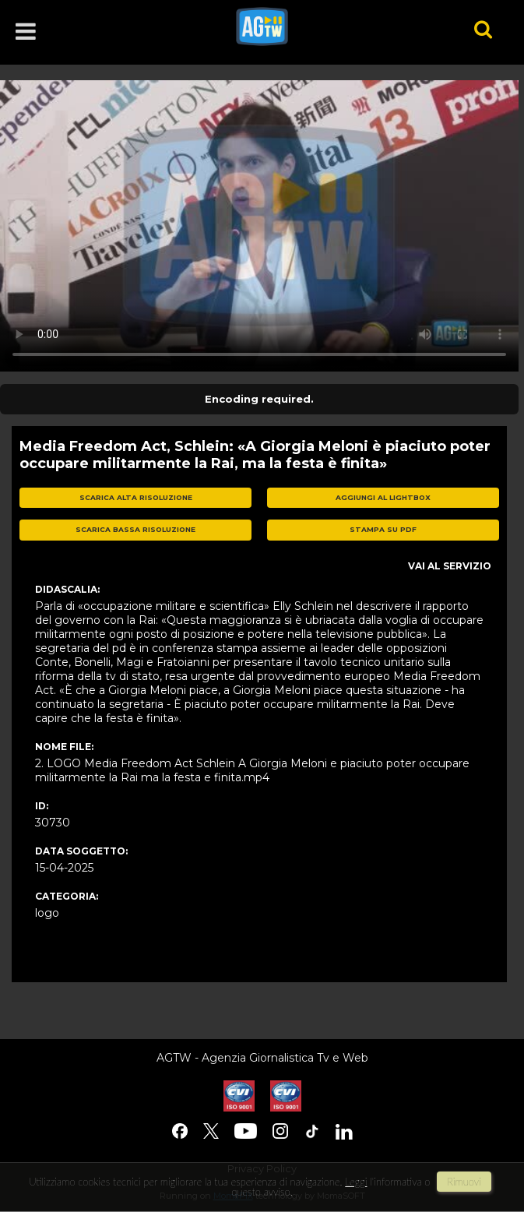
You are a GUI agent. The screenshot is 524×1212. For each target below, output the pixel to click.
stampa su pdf (383, 529)
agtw (333, 26)
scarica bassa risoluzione (135, 529)
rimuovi (464, 1181)
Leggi (356, 1181)
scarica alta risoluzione (135, 497)
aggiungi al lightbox (383, 497)
